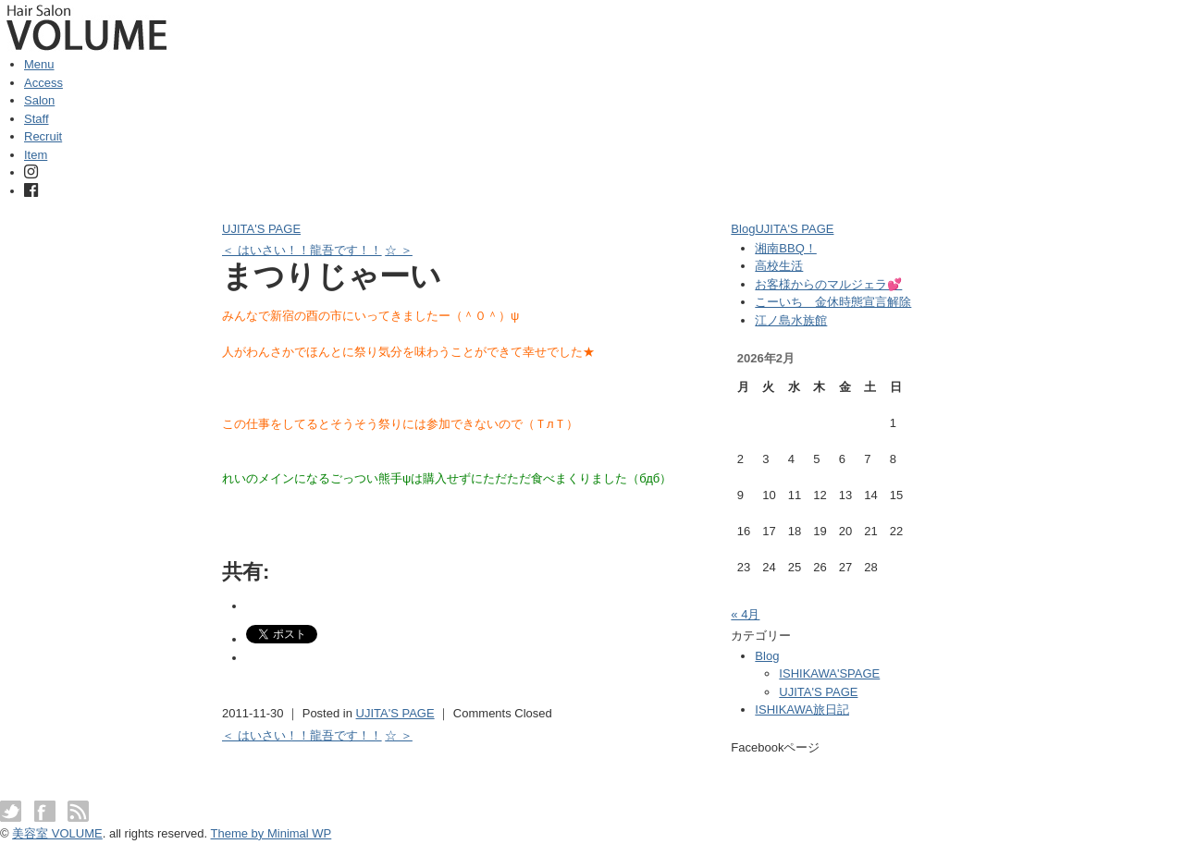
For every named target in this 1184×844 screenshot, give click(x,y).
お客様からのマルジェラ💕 (828, 284)
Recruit (43, 136)
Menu (39, 64)
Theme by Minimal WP (271, 833)
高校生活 (779, 266)
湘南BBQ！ (785, 248)
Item (35, 155)
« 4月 (745, 614)
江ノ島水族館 (791, 320)
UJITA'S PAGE (261, 229)
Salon (39, 100)
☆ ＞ (399, 250)
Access (43, 83)
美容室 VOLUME (57, 833)
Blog (743, 229)
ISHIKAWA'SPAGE (829, 673)
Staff (36, 119)
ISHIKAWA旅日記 (802, 709)
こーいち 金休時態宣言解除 (833, 302)
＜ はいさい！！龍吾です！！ (302, 250)
